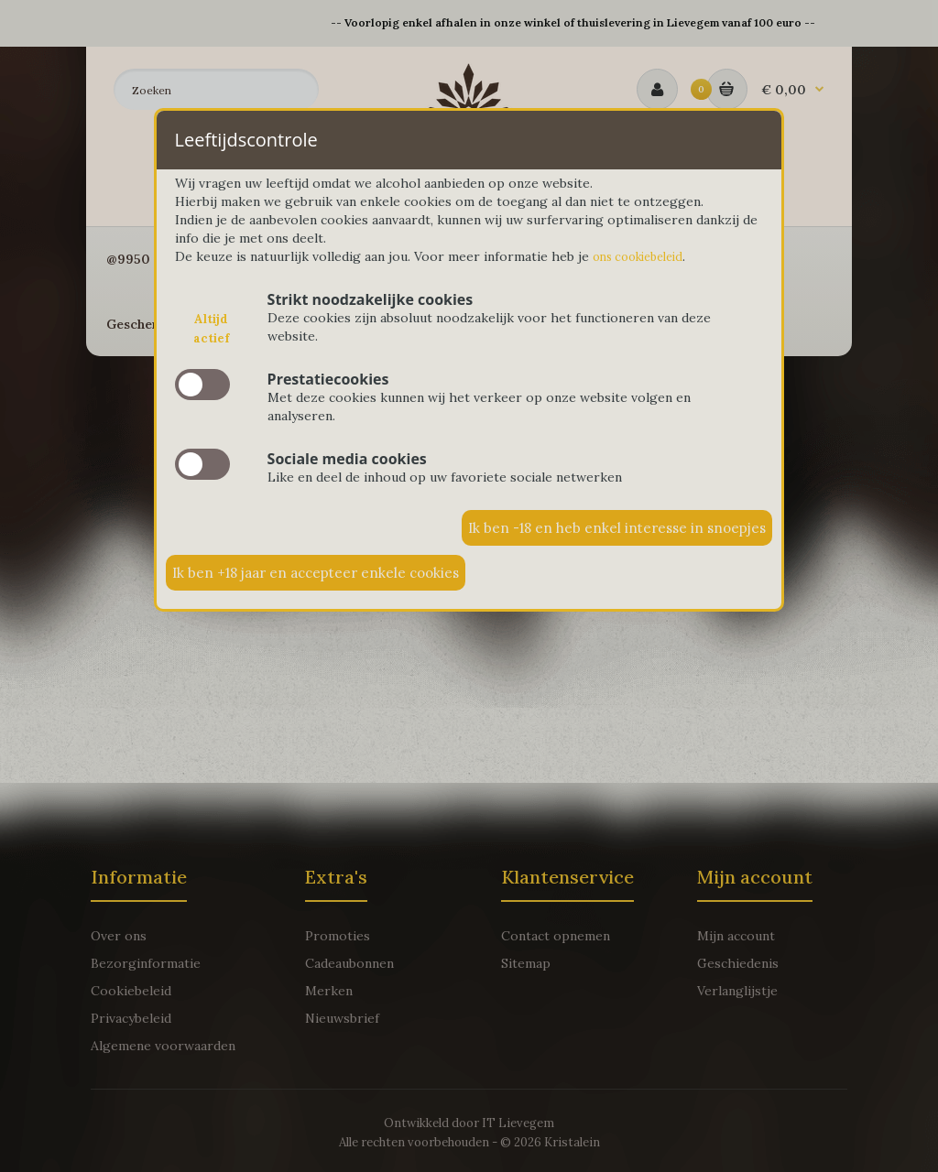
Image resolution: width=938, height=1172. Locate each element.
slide (202, 386)
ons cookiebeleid (644, 257)
